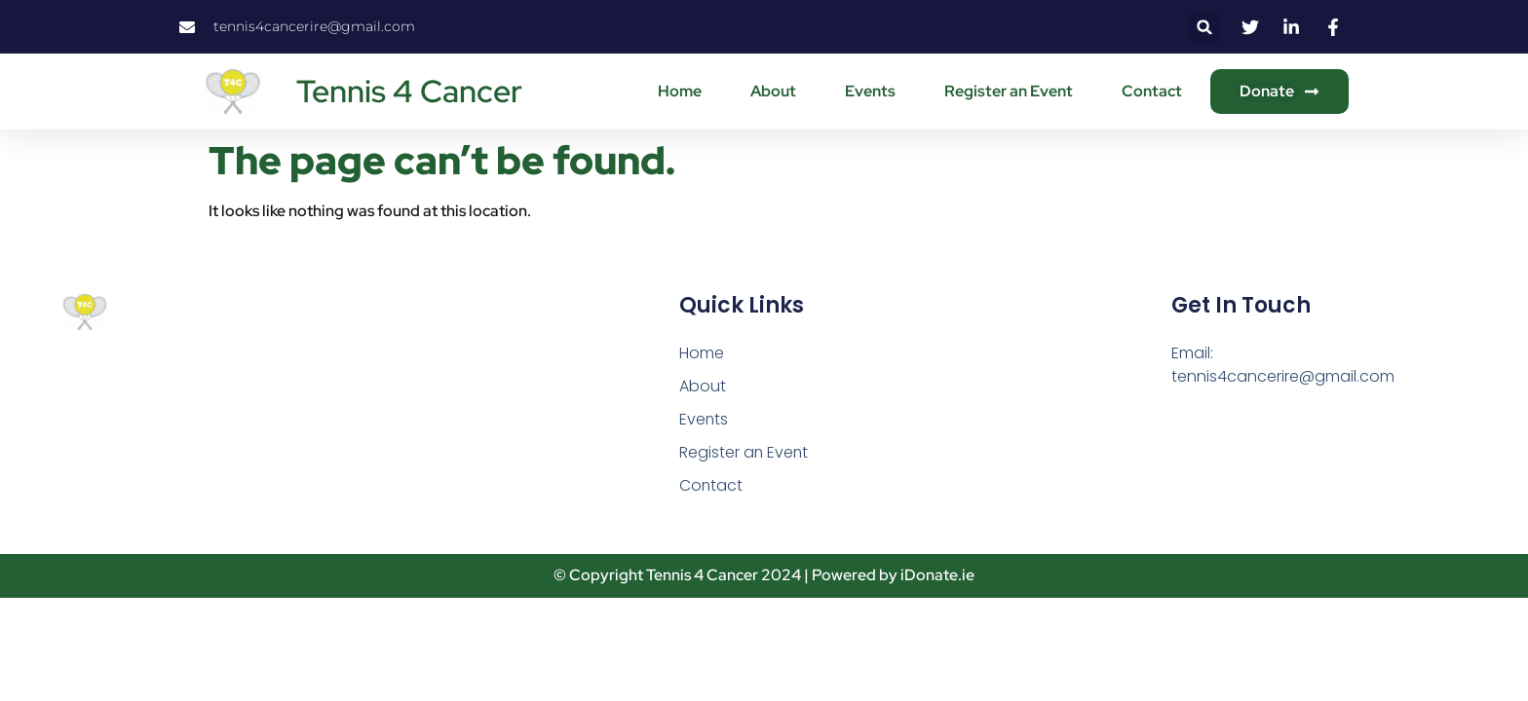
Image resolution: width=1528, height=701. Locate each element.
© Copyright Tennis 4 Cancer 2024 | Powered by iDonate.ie (764, 576)
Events (870, 91)
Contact (1152, 91)
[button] (1205, 27)
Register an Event (1008, 91)
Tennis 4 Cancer (409, 91)
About (773, 91)
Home (680, 91)
